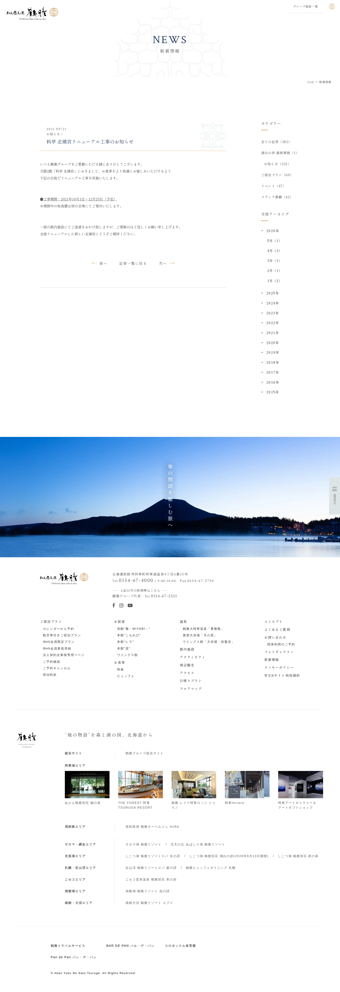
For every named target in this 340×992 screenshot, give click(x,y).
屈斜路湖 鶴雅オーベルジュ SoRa (152, 830)
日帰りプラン (191, 684)
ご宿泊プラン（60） (277, 176)
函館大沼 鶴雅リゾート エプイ (149, 906)
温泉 (183, 625)
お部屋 (119, 625)
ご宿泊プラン (51, 625)
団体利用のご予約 (281, 648)
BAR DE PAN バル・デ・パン (130, 949)
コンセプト (273, 625)
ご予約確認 (51, 665)
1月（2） (274, 284)
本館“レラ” (125, 645)
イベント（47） (273, 188)
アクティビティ (193, 660)
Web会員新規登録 (57, 652)
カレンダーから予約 (58, 632)
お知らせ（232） (277, 165)
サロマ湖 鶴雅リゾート (144, 848)
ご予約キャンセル (57, 672)
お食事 (119, 666)
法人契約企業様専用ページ (64, 658)
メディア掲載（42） (277, 200)
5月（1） (274, 244)
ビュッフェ (125, 679)
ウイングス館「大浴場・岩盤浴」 (209, 645)
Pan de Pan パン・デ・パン (74, 961)
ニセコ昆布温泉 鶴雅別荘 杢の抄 (151, 883)
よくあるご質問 (277, 633)
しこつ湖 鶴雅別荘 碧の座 (298, 859)
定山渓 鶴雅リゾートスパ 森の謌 (151, 871)
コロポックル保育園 (180, 949)
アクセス (187, 676)
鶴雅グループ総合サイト (145, 757)
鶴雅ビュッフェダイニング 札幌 (211, 871)
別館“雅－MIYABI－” (133, 632)
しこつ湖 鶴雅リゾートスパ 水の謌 (153, 859)
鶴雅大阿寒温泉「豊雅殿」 (203, 632)
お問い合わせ (275, 640)
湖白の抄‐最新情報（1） (280, 153)
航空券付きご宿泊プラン (62, 639)
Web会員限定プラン (59, 645)
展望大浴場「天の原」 (200, 639)
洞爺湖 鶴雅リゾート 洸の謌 (148, 895)
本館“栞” (123, 652)
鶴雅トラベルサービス (68, 949)
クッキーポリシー (279, 671)
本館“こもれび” (129, 639)
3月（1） (274, 264)
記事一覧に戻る (133, 263)
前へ (104, 263)
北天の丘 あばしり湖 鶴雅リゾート (198, 848)
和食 (120, 673)
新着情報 (271, 663)
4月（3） (274, 254)
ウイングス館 (127, 658)
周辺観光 (187, 668)
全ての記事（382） (276, 141)
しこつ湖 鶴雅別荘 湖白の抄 (229, 859)
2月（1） (274, 274)
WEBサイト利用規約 (282, 679)
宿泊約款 (50, 678)
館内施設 (187, 652)
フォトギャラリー (279, 655)
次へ (163, 263)
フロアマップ (191, 692)
